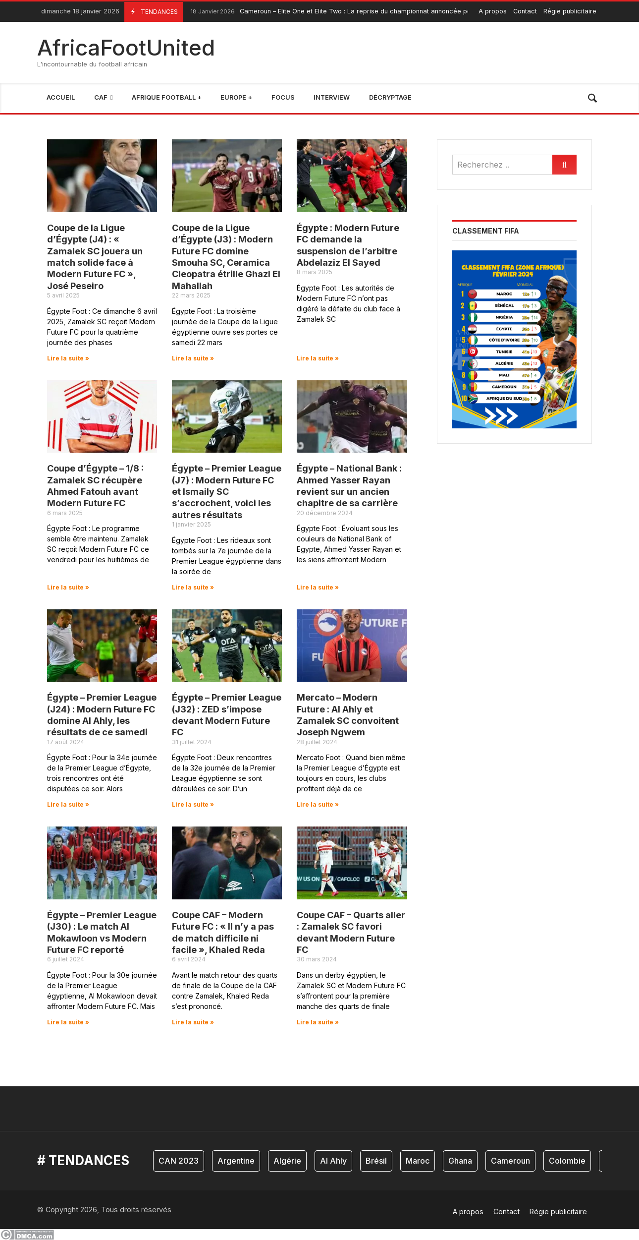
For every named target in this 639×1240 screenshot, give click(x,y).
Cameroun (510, 1161)
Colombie (567, 1161)
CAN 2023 (179, 1161)
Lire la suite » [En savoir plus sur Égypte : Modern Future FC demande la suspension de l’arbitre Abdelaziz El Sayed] (318, 358)
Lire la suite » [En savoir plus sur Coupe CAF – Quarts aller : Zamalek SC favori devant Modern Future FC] (318, 1022)
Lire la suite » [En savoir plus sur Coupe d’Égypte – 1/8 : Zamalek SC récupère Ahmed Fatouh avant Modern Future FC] (68, 587)
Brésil (376, 1161)
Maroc (417, 1161)
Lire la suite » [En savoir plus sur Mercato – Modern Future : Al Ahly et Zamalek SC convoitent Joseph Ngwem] (318, 804)
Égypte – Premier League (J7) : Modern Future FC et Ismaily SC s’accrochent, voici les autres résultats (226, 491)
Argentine (236, 1161)
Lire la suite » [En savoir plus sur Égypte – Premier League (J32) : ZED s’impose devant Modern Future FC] (193, 804)
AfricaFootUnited (126, 47)
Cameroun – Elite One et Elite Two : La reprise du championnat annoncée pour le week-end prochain (366, 11)
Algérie (287, 1161)
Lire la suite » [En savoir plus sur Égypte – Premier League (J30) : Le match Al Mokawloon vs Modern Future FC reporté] (68, 1022)
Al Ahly (333, 1161)
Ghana (460, 1161)
